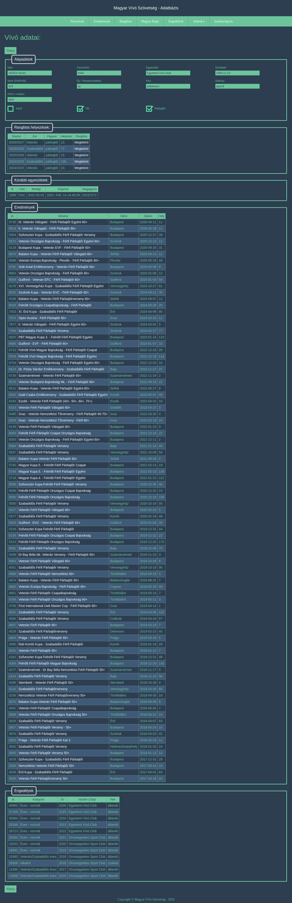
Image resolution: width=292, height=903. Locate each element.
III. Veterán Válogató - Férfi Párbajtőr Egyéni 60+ (52, 222)
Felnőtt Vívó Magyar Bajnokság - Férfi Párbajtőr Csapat (57, 350)
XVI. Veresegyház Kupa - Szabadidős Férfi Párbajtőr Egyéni (61, 286)
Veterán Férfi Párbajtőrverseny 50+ (43, 778)
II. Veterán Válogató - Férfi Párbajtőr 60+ (47, 228)
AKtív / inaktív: (30, 97)
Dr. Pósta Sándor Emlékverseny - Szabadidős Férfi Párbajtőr (61, 369)
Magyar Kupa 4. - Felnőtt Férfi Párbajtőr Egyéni (51, 478)
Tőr (83, 108)
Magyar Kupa (150, 21)
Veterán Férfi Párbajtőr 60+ (37, 625)
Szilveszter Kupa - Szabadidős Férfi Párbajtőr (50, 759)
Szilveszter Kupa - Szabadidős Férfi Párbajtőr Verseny (56, 235)
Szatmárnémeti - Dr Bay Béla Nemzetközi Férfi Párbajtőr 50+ (61, 670)
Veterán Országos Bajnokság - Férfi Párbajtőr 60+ (53, 273)
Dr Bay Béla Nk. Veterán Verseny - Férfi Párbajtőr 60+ (56, 554)
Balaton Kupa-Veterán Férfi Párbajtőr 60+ (47, 459)
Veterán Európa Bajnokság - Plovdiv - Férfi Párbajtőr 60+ (58, 260)
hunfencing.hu (223, 21)
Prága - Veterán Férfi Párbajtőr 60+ (43, 638)
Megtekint (82, 142)
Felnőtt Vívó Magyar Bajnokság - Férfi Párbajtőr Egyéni (57, 356)
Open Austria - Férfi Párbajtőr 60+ (42, 318)
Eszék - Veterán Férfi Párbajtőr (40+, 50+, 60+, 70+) (55, 401)
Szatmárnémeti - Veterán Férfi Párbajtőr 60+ (49, 375)
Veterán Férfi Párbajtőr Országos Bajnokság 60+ (52, 599)
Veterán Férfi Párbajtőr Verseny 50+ (43, 753)
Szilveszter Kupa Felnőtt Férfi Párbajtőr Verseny (52, 657)
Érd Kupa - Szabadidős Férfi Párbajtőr (45, 772)
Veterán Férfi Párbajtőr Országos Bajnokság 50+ (52, 714)
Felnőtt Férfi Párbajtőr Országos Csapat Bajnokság (54, 491)
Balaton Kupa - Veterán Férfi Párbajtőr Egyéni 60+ (54, 388)
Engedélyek (175, 21)
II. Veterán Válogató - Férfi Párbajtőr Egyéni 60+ (52, 324)
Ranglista (126, 21)
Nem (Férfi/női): (30, 84)
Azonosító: (99, 70)
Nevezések (77, 21)
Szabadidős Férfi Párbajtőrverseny (43, 631)
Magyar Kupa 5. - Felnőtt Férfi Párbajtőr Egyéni (51, 471)
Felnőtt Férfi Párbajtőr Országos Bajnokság (49, 497)
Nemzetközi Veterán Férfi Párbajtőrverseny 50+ (52, 695)
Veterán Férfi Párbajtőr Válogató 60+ (44, 407)
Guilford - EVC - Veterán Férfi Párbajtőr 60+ (49, 522)
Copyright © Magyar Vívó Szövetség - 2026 (145, 899)
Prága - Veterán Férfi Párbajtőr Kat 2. (44, 740)
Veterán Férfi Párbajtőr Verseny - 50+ (44, 727)
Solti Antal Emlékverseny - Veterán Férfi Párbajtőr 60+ (56, 267)
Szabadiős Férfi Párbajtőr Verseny (42, 676)
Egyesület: (168, 70)
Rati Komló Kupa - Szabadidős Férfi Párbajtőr (50, 644)
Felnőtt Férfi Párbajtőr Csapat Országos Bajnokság (54, 433)
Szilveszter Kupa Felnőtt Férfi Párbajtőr (46, 529)
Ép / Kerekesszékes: (99, 84)
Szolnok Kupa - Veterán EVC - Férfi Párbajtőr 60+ (53, 292)
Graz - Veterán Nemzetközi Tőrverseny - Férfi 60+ (53, 420)
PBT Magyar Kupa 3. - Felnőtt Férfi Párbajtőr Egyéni (55, 337)
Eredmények (102, 21)
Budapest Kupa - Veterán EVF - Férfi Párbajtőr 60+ (54, 247)
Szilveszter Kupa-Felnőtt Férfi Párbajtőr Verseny (52, 484)
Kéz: (168, 84)
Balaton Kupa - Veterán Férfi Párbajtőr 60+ (48, 580)
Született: (237, 70)
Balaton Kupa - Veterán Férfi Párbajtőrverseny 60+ (54, 299)
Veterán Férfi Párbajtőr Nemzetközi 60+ (46, 574)
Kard (15, 108)
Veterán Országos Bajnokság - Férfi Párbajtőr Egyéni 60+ (59, 241)
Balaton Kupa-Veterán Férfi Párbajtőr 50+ (47, 702)
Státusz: (237, 84)
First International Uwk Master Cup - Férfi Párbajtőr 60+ (57, 606)
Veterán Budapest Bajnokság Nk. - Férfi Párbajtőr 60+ (56, 382)
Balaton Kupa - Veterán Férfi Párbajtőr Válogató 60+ (55, 254)
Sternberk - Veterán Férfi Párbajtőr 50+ (46, 682)
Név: (30, 70)
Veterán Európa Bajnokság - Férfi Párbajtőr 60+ (52, 586)
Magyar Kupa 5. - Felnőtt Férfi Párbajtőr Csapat (52, 465)
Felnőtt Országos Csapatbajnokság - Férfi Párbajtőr (54, 305)
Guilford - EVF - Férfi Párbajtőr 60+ (43, 343)
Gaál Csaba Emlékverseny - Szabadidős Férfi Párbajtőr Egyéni (63, 395)
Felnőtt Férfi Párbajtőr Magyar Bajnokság (47, 663)
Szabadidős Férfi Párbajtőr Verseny (43, 331)
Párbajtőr (156, 108)
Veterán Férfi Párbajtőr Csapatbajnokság (47, 593)
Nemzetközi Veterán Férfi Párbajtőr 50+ (46, 766)
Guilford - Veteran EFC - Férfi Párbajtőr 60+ (49, 279)
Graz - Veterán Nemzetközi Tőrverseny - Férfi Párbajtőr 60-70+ (63, 414)
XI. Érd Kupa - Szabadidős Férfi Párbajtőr (47, 311)
